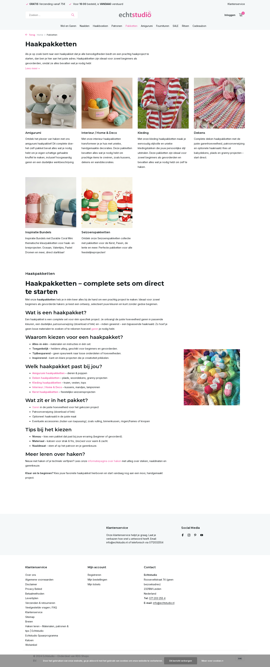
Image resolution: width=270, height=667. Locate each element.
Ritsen (185, 25)
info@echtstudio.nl (163, 602)
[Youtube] (201, 535)
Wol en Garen (68, 25)
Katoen (29, 640)
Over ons (30, 574)
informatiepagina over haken (104, 461)
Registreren (94, 574)
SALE (175, 25)
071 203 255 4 (157, 598)
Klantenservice (236, 3)
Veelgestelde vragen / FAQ (41, 607)
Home (41, 34)
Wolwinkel (31, 644)
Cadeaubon (199, 25)
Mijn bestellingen (97, 579)
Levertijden (31, 598)
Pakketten (131, 25)
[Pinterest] (195, 535)
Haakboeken (100, 25)
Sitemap (30, 616)
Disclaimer (31, 584)
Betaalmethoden (34, 593)
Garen (35, 407)
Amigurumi (147, 25)
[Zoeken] (51, 15)
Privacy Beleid (33, 588)
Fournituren (162, 25)
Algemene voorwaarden (39, 579)
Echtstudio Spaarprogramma (41, 635)
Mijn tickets (94, 584)
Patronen (117, 25)
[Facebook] (182, 535)
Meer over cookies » (212, 660)
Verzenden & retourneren (40, 602)
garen (94, 328)
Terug (30, 34)
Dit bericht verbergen (180, 660)
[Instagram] (189, 535)
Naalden (84, 25)
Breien (29, 621)
